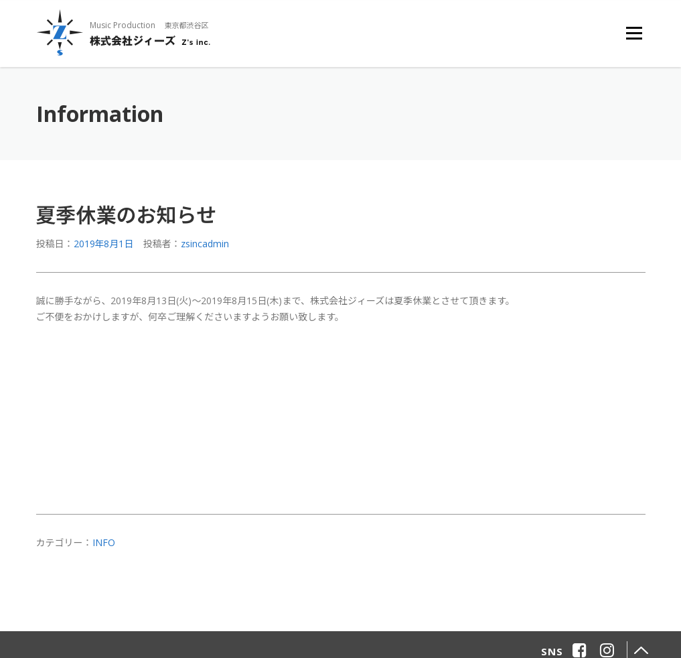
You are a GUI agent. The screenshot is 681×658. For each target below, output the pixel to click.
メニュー (634, 33)
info (103, 542)
